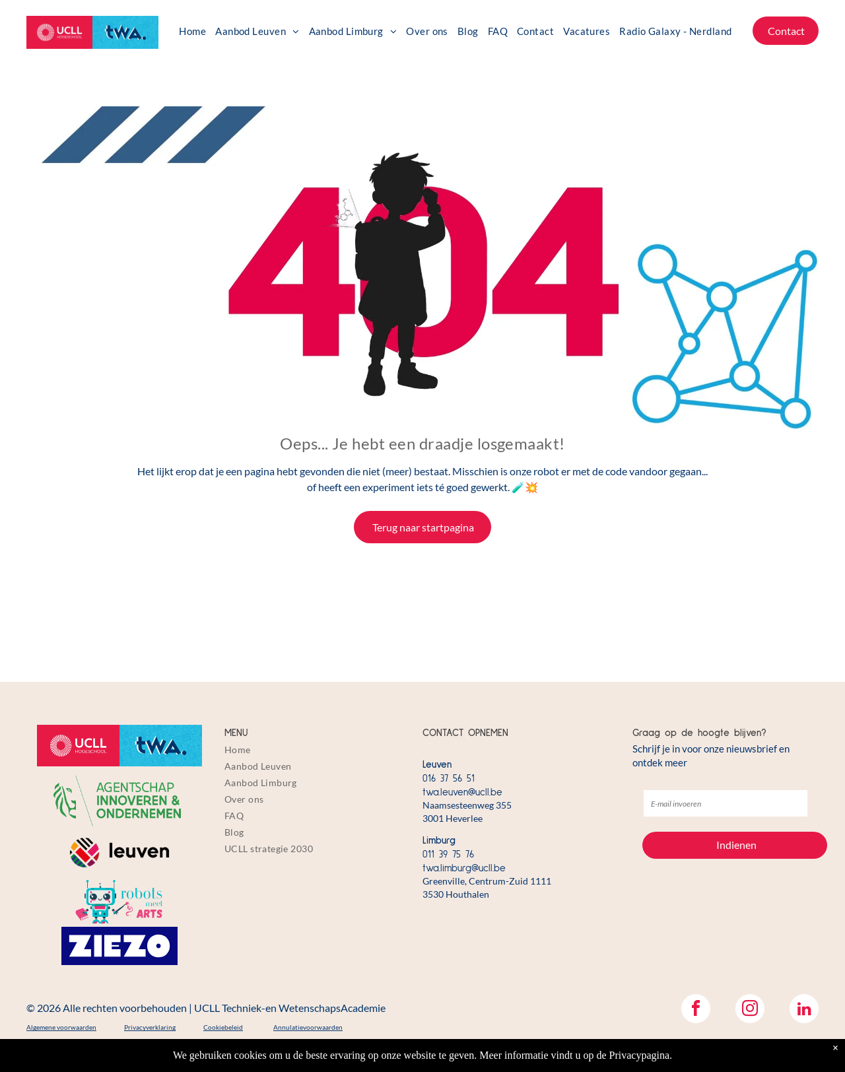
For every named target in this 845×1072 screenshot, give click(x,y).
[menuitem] (192, 31)
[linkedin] (804, 1010)
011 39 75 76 (448, 854)
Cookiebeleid (223, 1027)
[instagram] (749, 1010)
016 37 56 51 (448, 779)
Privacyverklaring (150, 1027)
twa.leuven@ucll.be (462, 792)
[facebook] (695, 1010)
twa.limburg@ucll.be (464, 868)
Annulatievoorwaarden (308, 1027)
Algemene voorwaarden (61, 1027)
